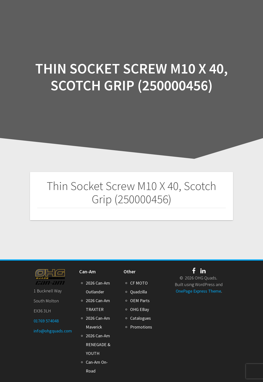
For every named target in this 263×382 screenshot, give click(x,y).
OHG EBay (139, 309)
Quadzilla (138, 292)
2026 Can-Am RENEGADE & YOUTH (98, 344)
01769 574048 (46, 321)
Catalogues (140, 318)
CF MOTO (139, 283)
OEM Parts (140, 300)
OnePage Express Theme (198, 291)
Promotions (141, 327)
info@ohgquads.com (53, 331)
